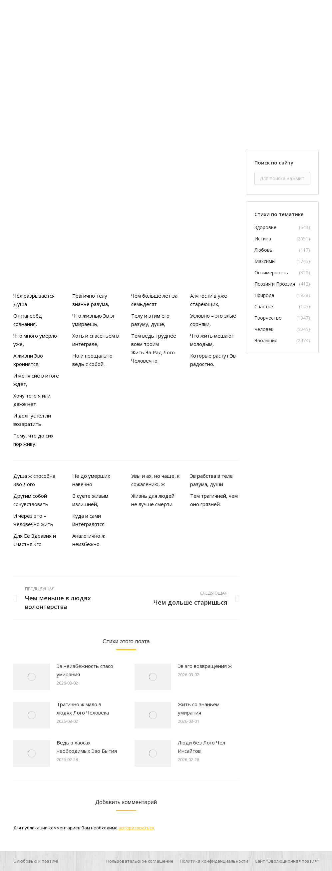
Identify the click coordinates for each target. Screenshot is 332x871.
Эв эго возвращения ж (205, 666)
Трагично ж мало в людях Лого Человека (83, 708)
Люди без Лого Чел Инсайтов (201, 746)
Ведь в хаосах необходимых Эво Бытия (87, 746)
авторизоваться (136, 828)
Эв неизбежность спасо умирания (85, 670)
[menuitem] (139, 861)
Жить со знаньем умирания (198, 708)
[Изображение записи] (31, 677)
